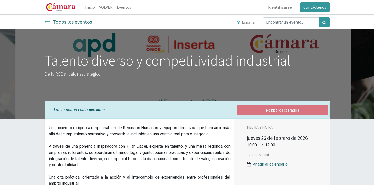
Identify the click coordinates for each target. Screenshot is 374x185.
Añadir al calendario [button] (270, 164)
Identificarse (280, 7)
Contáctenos (314, 7)
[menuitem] (90, 7)
